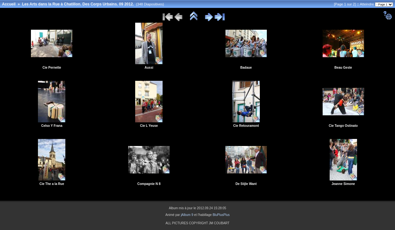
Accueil (9, 4)
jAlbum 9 (187, 215)
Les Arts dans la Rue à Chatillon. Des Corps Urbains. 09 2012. (78, 4)
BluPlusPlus (221, 215)
